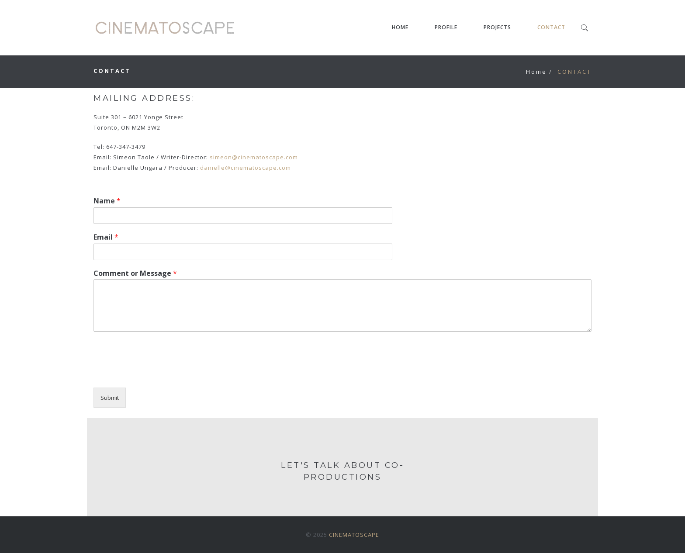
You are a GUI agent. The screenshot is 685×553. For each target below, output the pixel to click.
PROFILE (446, 27)
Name (107, 201)
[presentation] (159, 373)
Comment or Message (135, 273)
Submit (109, 398)
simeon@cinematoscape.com (254, 157)
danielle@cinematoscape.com (245, 168)
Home (536, 72)
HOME (400, 27)
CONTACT (551, 27)
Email (105, 237)
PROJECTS (497, 27)
